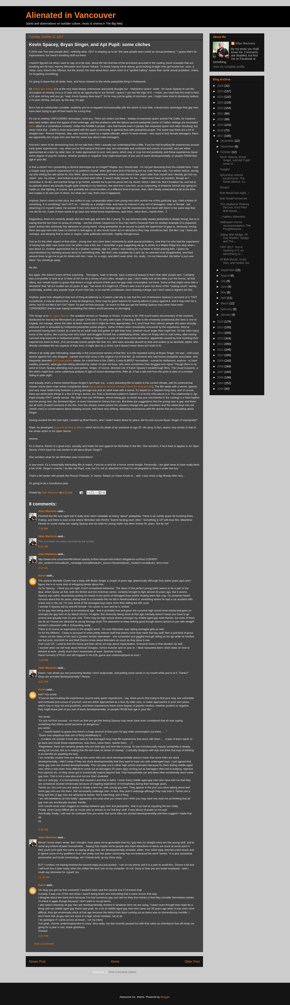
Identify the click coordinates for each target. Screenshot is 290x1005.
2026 (220, 85)
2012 (220, 344)
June (224, 286)
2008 (220, 366)
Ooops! (224, 187)
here (31, 126)
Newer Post (37, 961)
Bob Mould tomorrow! (233, 198)
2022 (220, 108)
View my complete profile (228, 66)
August (225, 275)
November (227, 146)
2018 (220, 130)
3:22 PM (43, 935)
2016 (220, 321)
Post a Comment (44, 943)
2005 (220, 383)
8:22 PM (43, 681)
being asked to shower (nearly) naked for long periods (120, 386)
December (227, 140)
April (224, 297)
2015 (220, 327)
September (228, 270)
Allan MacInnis (47, 511)
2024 (220, 96)
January (226, 314)
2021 (220, 113)
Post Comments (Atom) (122, 971)
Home (115, 961)
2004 (220, 388)
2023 (220, 102)
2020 (220, 119)
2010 (220, 355)
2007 (220, 372)
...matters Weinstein (232, 216)
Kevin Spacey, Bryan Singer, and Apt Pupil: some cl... (235, 160)
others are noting (43, 88)
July (223, 281)
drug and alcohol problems (69, 427)
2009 (220, 360)
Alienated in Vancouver (71, 15)
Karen (42, 575)
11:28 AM (43, 877)
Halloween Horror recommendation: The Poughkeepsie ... (235, 226)
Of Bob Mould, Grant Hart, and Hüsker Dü (234, 261)
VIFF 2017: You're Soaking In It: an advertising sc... (232, 250)
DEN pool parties (62, 360)
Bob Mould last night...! (234, 193)
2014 (220, 332)
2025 (220, 91)
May (224, 292)
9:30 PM (43, 829)
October (226, 152)
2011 (220, 349)
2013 (220, 338)
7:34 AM (43, 528)
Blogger (165, 996)
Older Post (192, 961)
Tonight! (225, 169)
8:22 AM (43, 546)
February (227, 309)
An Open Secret (58, 315)
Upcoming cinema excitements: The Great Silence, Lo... (234, 178)
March (225, 303)
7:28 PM (43, 660)
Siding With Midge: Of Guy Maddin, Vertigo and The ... (234, 238)
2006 (220, 377)
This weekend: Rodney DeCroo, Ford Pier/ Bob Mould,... (234, 208)
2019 (220, 124)
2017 (220, 135)
